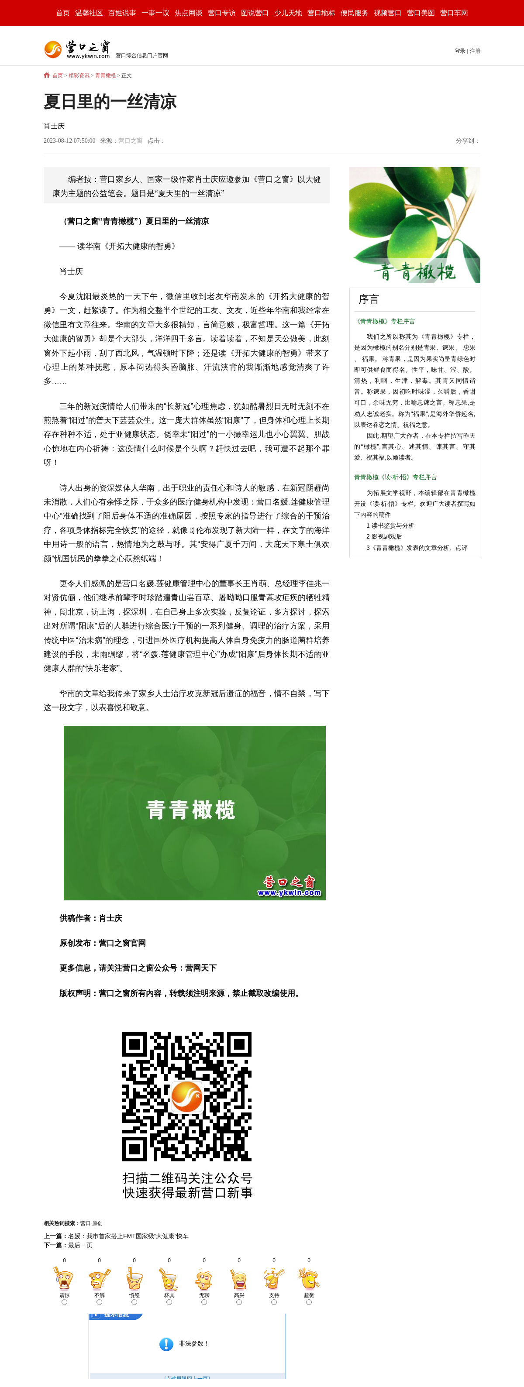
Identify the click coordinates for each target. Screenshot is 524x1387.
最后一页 (80, 1245)
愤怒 (134, 1298)
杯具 (169, 1298)
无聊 (204, 1298)
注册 (475, 51)
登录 (460, 51)
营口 (85, 1223)
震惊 (64, 1298)
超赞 (309, 1298)
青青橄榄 (105, 75)
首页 (63, 13)
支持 (274, 1298)
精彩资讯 (79, 75)
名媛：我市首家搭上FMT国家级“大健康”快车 (128, 1236)
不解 (99, 1298)
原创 (97, 1223)
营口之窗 (130, 140)
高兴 (239, 1298)
